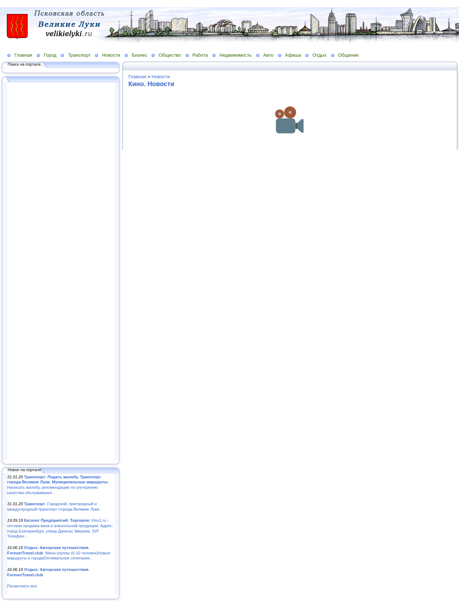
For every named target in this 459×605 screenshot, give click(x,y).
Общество (169, 55)
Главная (23, 55)
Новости (111, 55)
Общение (348, 55)
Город (50, 55)
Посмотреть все (22, 586)
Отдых (319, 55)
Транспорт (79, 55)
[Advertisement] (61, 271)
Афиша (293, 55)
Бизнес (139, 55)
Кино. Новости (151, 84)
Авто (268, 55)
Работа (200, 55)
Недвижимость (235, 55)
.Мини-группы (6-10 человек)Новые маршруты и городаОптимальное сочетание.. (58, 552)
